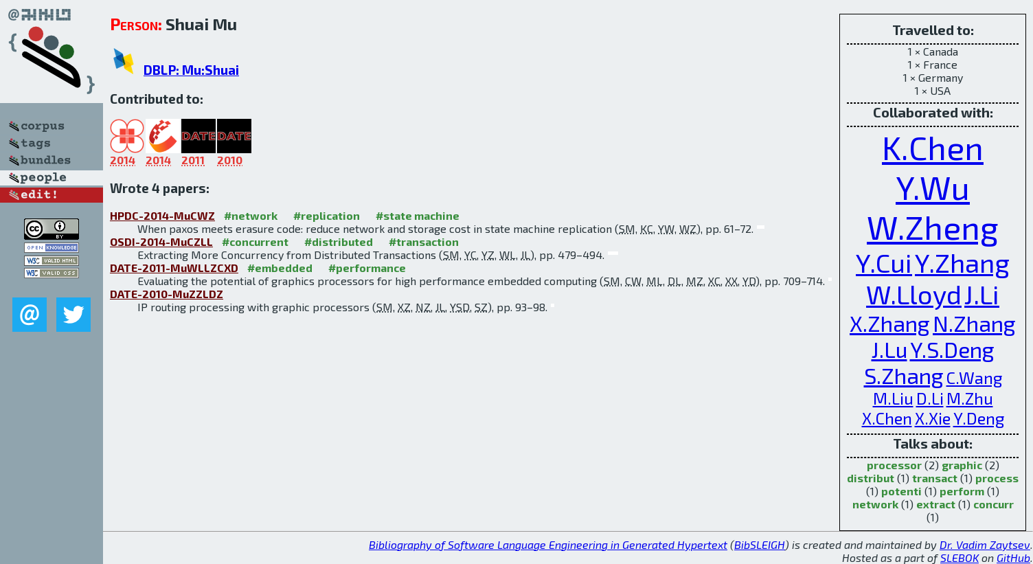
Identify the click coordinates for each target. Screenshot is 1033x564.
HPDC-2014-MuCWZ (162, 215)
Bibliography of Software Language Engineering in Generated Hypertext (548, 544)
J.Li (981, 294)
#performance (367, 267)
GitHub (1013, 557)
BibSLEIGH (759, 544)
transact (934, 477)
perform (962, 490)
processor (894, 464)
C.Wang (974, 377)
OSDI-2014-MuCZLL (161, 241)
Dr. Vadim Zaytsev (985, 544)
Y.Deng (978, 418)
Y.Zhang (962, 262)
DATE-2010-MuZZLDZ (166, 293)
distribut (870, 477)
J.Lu (889, 349)
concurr (993, 503)
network (875, 503)
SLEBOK (959, 557)
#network (250, 215)
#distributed (338, 241)
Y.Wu (933, 187)
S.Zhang (904, 375)
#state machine (417, 215)
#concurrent (255, 241)
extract (935, 503)
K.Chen (933, 147)
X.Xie (933, 418)
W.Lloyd (914, 294)
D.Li (930, 398)
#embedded (280, 267)
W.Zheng (933, 227)
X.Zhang (890, 323)
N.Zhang (974, 323)
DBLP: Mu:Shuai (191, 70)
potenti (901, 490)
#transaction (424, 241)
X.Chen (887, 418)
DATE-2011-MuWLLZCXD (174, 267)
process (997, 477)
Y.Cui (884, 262)
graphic (962, 464)
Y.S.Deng (952, 349)
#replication (326, 215)
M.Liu (893, 398)
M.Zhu (969, 398)
